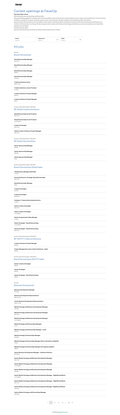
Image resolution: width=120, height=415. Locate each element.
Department (41, 38)
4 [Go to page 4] (62, 402)
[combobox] (38, 40)
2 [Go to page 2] (54, 402)
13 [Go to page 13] (68, 402)
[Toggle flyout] (57, 40)
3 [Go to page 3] (58, 402)
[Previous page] (47, 402)
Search (17, 38)
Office (62, 38)
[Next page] (72, 402)
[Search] (25, 40)
